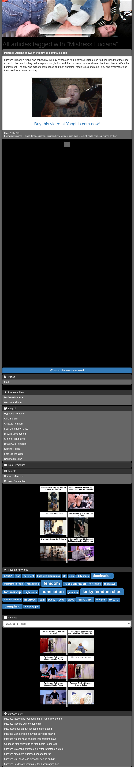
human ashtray (110, 136)
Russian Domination (15, 481)
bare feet (78, 136)
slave (71, 599)
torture (113, 599)
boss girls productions (48, 576)
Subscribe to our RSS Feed (67, 370)
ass (18, 576)
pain (42, 599)
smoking (98, 136)
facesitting (33, 583)
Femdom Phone (13, 402)
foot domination (38, 136)
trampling (12, 606)
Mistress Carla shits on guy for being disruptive (29, 733)
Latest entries (13, 713)
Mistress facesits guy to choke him (22, 723)
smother (85, 599)
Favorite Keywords (16, 569)
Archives (10, 617)
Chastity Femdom (13, 423)
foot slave (109, 583)
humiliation (52, 591)
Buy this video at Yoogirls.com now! (67, 123)
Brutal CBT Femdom (15, 443)
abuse (8, 575)
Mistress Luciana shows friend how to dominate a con (35, 52)
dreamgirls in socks (13, 584)
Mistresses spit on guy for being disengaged (28, 728)
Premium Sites (14, 392)
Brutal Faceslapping (15, 433)
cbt (64, 576)
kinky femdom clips (64, 136)
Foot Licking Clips (14, 453)
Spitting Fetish (12, 448)
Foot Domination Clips (16, 428)
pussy (51, 599)
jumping (73, 592)
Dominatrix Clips (13, 459)
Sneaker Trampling (14, 438)
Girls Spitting (11, 418)
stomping (101, 600)
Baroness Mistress (14, 476)
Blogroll (10, 408)
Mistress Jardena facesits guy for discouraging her (31, 764)
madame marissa (12, 600)
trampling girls (31, 607)
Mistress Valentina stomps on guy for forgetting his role (34, 749)
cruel (71, 576)
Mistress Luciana (22, 136)
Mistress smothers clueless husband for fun (27, 754)
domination (102, 576)
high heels (88, 136)
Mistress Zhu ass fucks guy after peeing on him (29, 759)
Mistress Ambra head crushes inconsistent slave (30, 738)
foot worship (12, 592)
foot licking (95, 584)
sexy (61, 599)
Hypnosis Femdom (14, 413)
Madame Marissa (13, 397)
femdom (52, 583)
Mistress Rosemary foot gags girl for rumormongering (33, 718)
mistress (50, 136)
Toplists (10, 471)
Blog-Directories (14, 465)
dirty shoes (83, 576)
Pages (9, 377)
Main (6, 382)
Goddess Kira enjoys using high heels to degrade (30, 743)
